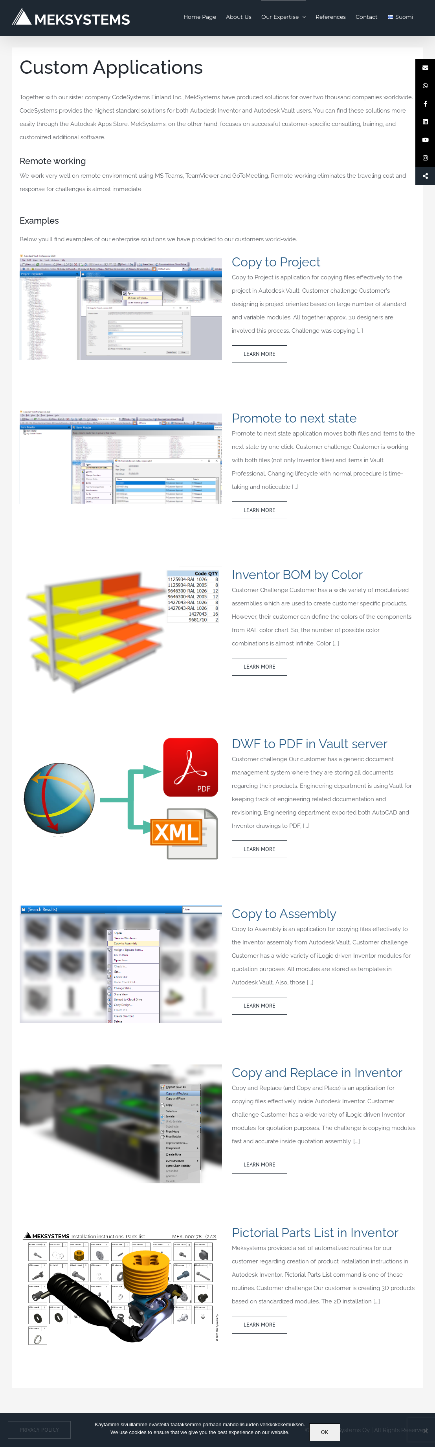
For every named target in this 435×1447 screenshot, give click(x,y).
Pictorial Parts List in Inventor (315, 1232)
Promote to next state (294, 418)
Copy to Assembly (284, 913)
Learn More (259, 353)
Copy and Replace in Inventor (317, 1072)
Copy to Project (276, 262)
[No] (425, 1431)
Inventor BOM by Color (297, 574)
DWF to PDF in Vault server (309, 743)
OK (325, 1432)
